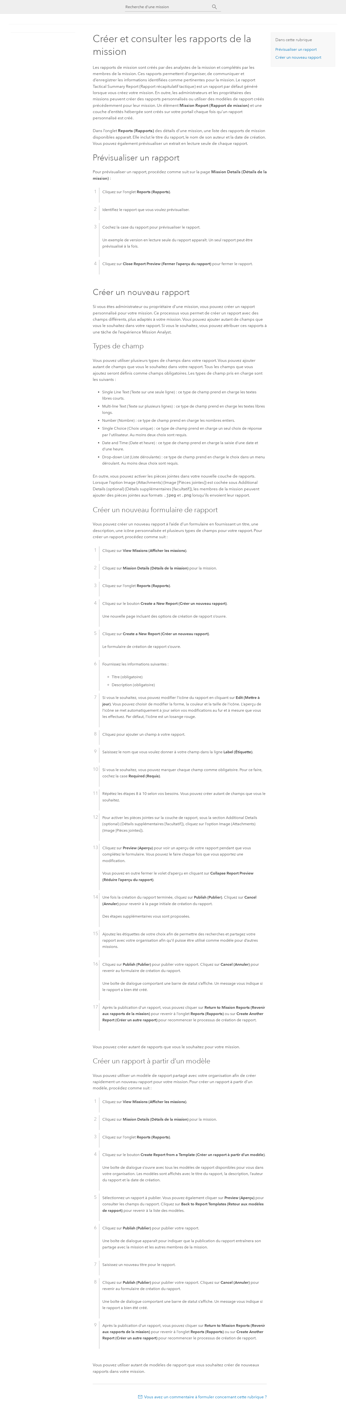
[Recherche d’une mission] (168, 6)
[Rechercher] (214, 7)
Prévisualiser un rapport (296, 49)
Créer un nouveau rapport (298, 57)
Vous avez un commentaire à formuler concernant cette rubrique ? (205, 1396)
